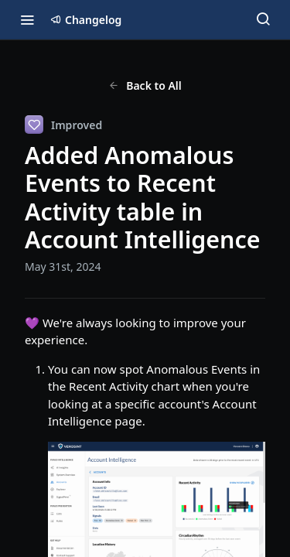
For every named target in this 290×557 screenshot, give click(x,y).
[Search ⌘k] (263, 19)
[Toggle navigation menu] (27, 19)
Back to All (145, 85)
